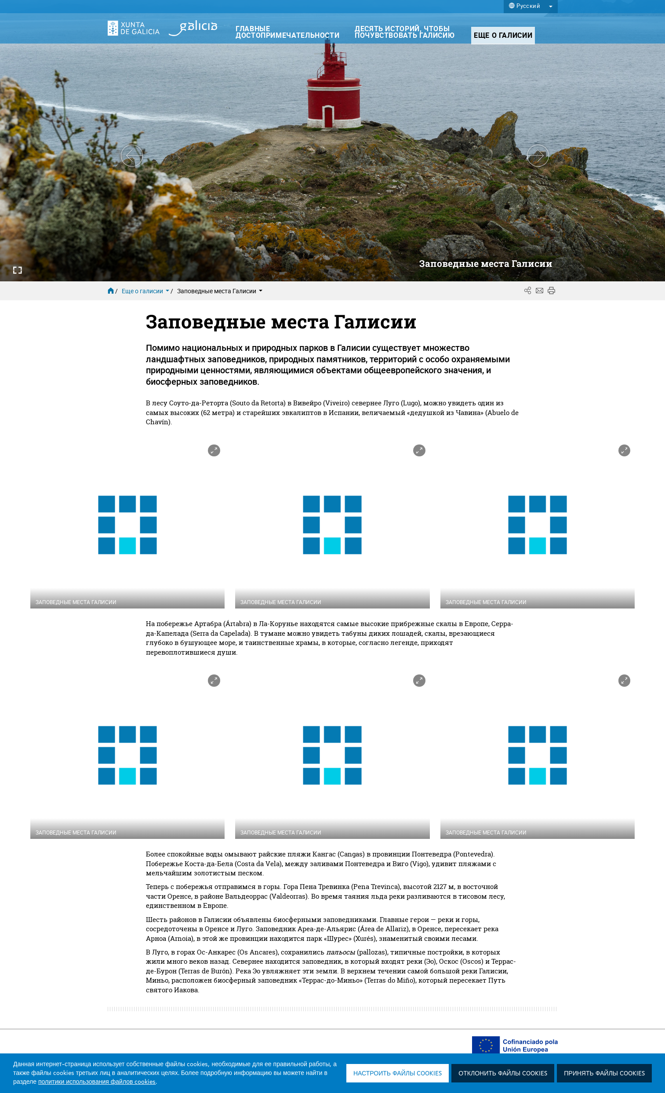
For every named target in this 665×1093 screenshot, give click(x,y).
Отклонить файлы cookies (502, 1074)
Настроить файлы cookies (397, 1074)
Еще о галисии (146, 291)
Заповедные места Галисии (219, 291)
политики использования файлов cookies (97, 1082)
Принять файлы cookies (604, 1074)
